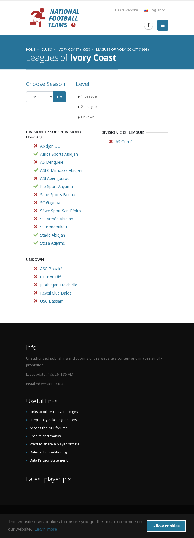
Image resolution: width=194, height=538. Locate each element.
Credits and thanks (45, 436)
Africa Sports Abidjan (59, 154)
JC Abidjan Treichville (58, 285)
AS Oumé (124, 141)
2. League (89, 106)
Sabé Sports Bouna (57, 194)
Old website (126, 10)
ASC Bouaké (51, 268)
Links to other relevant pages (54, 411)
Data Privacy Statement (49, 460)
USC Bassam (52, 301)
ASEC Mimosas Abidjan (61, 170)
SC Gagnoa (50, 202)
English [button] (154, 10)
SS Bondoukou (53, 227)
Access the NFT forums (49, 428)
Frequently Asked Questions (53, 420)
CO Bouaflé (50, 276)
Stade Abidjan (52, 235)
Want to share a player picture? (55, 444)
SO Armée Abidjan (56, 218)
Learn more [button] (45, 529)
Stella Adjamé (52, 243)
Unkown (88, 117)
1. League (89, 96)
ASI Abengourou (55, 178)
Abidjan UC (50, 146)
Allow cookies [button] (166, 526)
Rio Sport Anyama (56, 186)
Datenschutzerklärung (48, 452)
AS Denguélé (51, 162)
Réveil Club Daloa (56, 293)
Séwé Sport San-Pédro (60, 210)
